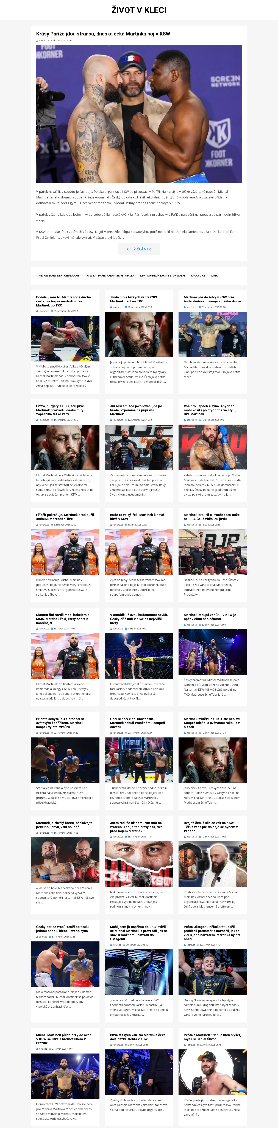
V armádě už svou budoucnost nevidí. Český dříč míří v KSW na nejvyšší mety (139, 620)
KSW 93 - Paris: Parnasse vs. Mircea (110, 277)
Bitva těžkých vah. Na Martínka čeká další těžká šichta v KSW (137, 1039)
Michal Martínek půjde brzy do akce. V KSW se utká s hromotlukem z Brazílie (64, 1041)
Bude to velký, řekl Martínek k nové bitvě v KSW (137, 519)
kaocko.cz (198, 277)
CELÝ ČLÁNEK (139, 250)
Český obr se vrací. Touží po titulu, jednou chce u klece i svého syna (63, 931)
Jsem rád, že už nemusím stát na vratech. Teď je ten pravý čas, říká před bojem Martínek (136, 828)
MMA (214, 277)
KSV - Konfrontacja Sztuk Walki (162, 277)
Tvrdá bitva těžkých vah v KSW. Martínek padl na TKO (134, 301)
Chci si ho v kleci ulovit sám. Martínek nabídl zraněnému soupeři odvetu (137, 724)
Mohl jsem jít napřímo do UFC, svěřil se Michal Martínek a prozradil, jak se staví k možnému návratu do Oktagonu (139, 935)
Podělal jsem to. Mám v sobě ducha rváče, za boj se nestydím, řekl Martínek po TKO (63, 303)
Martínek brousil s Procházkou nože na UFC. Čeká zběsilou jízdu (212, 519)
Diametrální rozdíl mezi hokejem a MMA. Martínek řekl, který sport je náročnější (62, 620)
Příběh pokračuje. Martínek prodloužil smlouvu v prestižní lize (65, 519)
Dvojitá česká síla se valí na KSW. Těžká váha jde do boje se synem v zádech (211, 828)
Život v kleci (139, 11)
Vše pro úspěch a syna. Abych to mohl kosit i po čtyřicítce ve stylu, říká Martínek (210, 412)
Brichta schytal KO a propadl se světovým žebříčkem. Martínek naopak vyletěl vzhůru (60, 724)
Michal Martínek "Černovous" (60, 277)
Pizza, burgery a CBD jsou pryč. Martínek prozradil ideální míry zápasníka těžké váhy (60, 412)
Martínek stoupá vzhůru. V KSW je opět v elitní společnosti (210, 618)
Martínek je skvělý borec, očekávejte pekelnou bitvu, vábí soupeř (64, 826)
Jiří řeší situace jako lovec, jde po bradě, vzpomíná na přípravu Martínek (136, 412)
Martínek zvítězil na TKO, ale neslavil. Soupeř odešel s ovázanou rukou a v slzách (212, 724)
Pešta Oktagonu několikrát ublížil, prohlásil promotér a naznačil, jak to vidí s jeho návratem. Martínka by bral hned (212, 935)
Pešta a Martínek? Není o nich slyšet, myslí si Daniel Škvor (212, 1039)
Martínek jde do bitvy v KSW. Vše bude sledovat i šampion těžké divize (212, 301)
